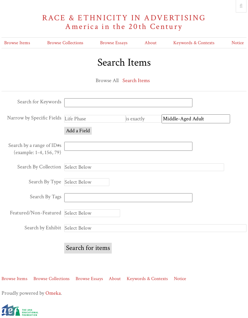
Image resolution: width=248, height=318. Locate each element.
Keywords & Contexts (194, 43)
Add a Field (78, 130)
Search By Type (45, 181)
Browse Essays (114, 43)
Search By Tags (45, 196)
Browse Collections (65, 43)
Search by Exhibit (43, 227)
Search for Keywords (39, 101)
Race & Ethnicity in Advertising (124, 22)
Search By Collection (39, 166)
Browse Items (17, 43)
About (151, 43)
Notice (238, 43)
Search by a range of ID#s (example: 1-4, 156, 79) (34, 149)
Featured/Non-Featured (35, 212)
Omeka (53, 293)
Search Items (136, 80)
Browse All (107, 80)
